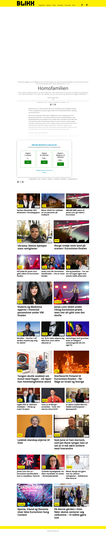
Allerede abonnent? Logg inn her (44, 145)
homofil (50, 179)
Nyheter (48, 5)
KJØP (27, 162)
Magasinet (42, 5)
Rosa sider (68, 5)
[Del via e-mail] (55, 105)
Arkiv (73, 5)
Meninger (60, 5)
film (39, 179)
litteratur (56, 179)
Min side (44, 172)
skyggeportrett (72, 179)
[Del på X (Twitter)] (53, 105)
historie (44, 179)
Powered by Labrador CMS (53, 531)
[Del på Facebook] (51, 105)
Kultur (54, 5)
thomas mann (32, 179)
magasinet (64, 179)
